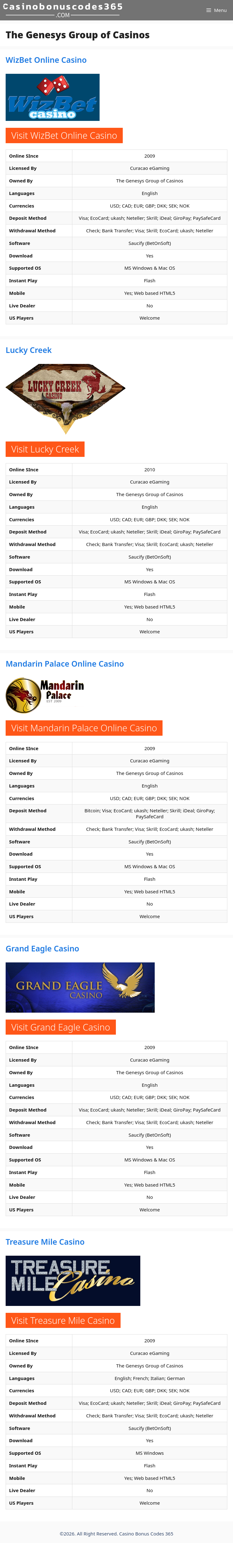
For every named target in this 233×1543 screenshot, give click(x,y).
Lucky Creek (29, 349)
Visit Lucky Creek (45, 449)
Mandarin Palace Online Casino (65, 663)
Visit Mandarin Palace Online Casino (84, 728)
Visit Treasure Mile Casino (63, 1320)
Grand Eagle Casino (42, 948)
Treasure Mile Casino (45, 1241)
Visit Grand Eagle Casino (60, 1027)
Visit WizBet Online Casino (64, 135)
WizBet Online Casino (46, 59)
